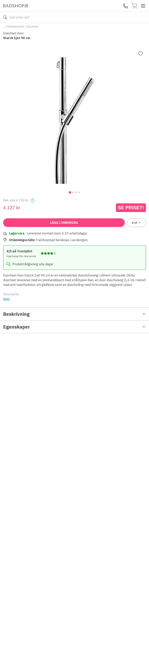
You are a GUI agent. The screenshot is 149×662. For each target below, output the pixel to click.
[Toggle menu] (143, 6)
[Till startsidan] (15, 5)
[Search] (74, 17)
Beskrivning (74, 314)
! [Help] (32, 200)
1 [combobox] (136, 223)
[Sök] (5, 17)
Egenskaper (74, 327)
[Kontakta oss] (125, 6)
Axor (6, 299)
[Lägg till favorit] (140, 53)
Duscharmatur (15, 26)
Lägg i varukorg (64, 223)
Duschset (32, 26)
